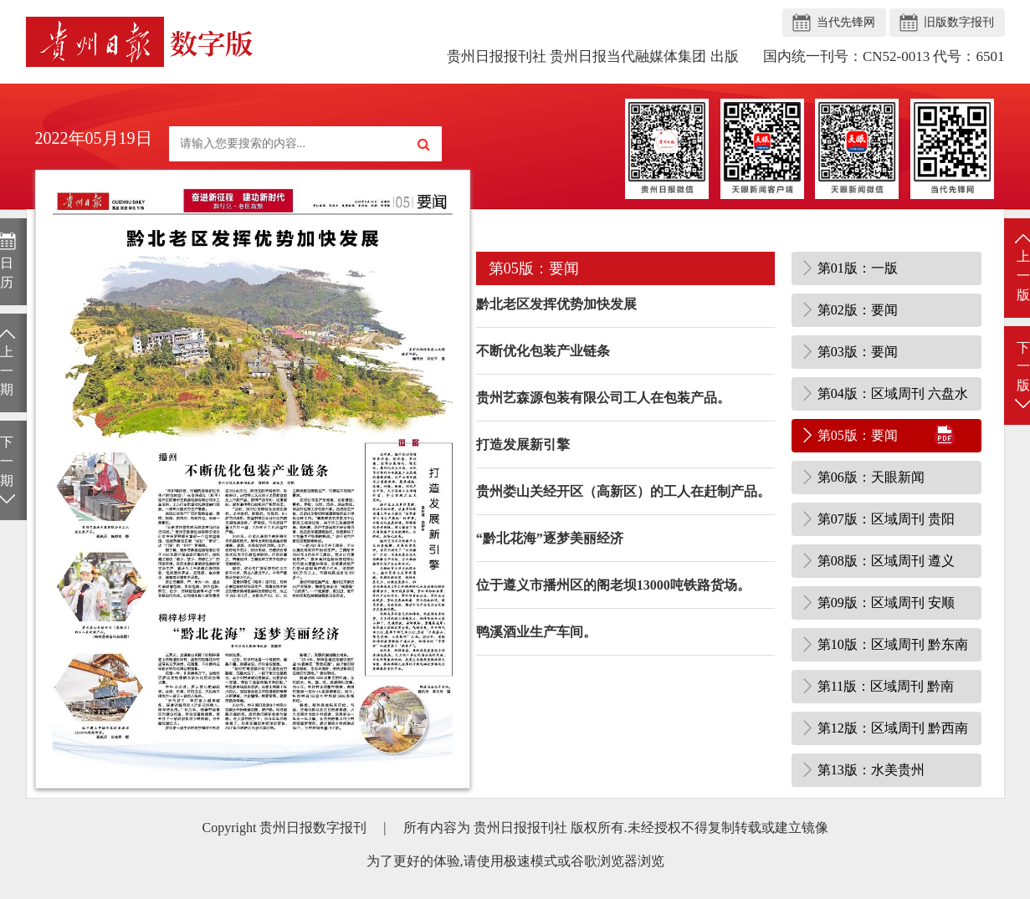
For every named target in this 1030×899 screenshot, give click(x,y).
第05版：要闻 (857, 435)
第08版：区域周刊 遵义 (886, 561)
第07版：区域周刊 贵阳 (886, 519)
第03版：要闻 (857, 352)
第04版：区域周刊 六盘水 (892, 393)
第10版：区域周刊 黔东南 (892, 644)
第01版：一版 (857, 268)
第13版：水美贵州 (871, 770)
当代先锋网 (846, 22)
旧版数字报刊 (959, 22)
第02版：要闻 (857, 310)
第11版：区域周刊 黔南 (885, 686)
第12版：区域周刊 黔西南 (892, 728)
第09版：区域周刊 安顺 (886, 602)
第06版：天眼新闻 (871, 477)
